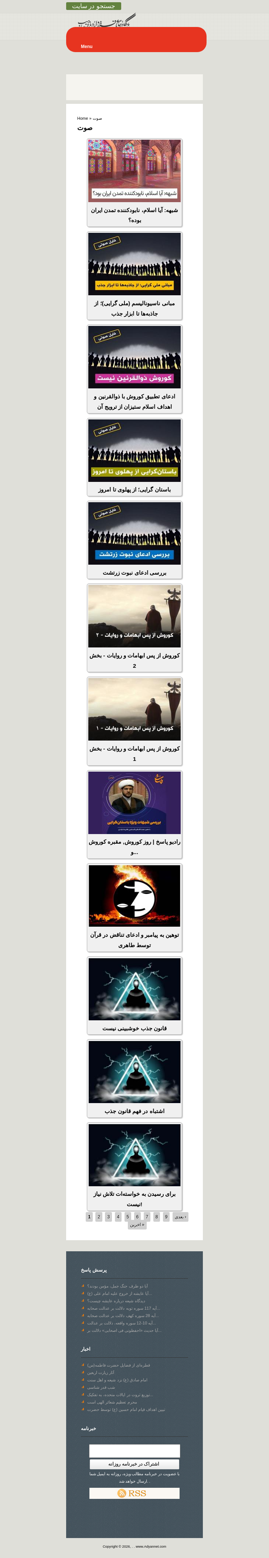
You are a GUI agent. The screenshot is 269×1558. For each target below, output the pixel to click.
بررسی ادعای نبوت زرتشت (134, 572)
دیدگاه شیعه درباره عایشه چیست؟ (116, 1301)
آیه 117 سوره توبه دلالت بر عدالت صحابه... (123, 1308)
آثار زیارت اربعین (100, 1372)
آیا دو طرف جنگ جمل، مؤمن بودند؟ (117, 1286)
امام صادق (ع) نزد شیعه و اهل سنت (117, 1380)
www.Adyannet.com (151, 1546)
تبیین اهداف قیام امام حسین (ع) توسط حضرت (126, 1409)
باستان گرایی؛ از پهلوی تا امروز (134, 489)
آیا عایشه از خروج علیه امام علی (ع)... (119, 1293)
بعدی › (180, 1216)
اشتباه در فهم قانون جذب (134, 1111)
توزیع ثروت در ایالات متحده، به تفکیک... (120, 1394)
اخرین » (137, 1224)
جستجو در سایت (93, 6)
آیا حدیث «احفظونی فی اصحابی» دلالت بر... (124, 1330)
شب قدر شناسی (101, 1387)
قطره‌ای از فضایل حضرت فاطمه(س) (118, 1365)
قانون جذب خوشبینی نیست (134, 1028)
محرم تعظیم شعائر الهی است (112, 1402)
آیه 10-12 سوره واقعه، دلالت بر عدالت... (121, 1323)
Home (82, 118)
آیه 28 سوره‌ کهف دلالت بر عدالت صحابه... (123, 1315)
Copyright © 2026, (117, 1546)
